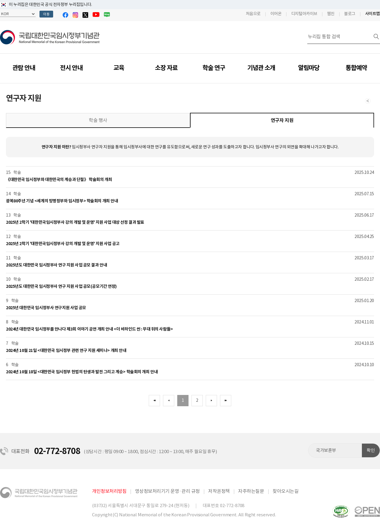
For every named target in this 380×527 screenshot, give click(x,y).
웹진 (331, 13)
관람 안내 (23, 68)
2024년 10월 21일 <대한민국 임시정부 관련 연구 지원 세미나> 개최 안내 (66, 350)
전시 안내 (71, 68)
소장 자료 (166, 68)
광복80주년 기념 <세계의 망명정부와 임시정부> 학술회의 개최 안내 (62, 201)
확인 (371, 450)
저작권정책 (219, 491)
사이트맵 (372, 13)
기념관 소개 (261, 68)
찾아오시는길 (285, 491)
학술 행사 (98, 120)
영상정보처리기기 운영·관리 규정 (167, 491)
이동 (46, 14)
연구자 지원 (282, 120)
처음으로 (253, 13)
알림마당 (308, 68)
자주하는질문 (251, 491)
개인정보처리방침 (109, 491)
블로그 (107, 14)
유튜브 (96, 14)
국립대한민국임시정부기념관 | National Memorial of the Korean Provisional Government (49, 37)
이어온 (276, 13)
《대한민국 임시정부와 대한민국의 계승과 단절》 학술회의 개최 (59, 179)
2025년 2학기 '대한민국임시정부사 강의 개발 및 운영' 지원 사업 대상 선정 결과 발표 (75, 222)
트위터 (85, 15)
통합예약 (356, 68)
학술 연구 (213, 68)
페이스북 (65, 15)
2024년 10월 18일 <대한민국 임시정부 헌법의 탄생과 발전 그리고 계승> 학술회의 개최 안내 (82, 371)
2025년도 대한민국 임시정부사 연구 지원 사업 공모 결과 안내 (56, 265)
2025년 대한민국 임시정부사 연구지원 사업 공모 (46, 307)
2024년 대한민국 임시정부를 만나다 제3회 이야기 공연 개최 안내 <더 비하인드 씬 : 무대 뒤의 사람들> (89, 329)
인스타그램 (75, 15)
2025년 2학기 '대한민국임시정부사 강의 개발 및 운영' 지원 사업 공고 (63, 243)
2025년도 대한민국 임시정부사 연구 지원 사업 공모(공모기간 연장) (61, 286)
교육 (118, 68)
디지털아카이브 (304, 13)
